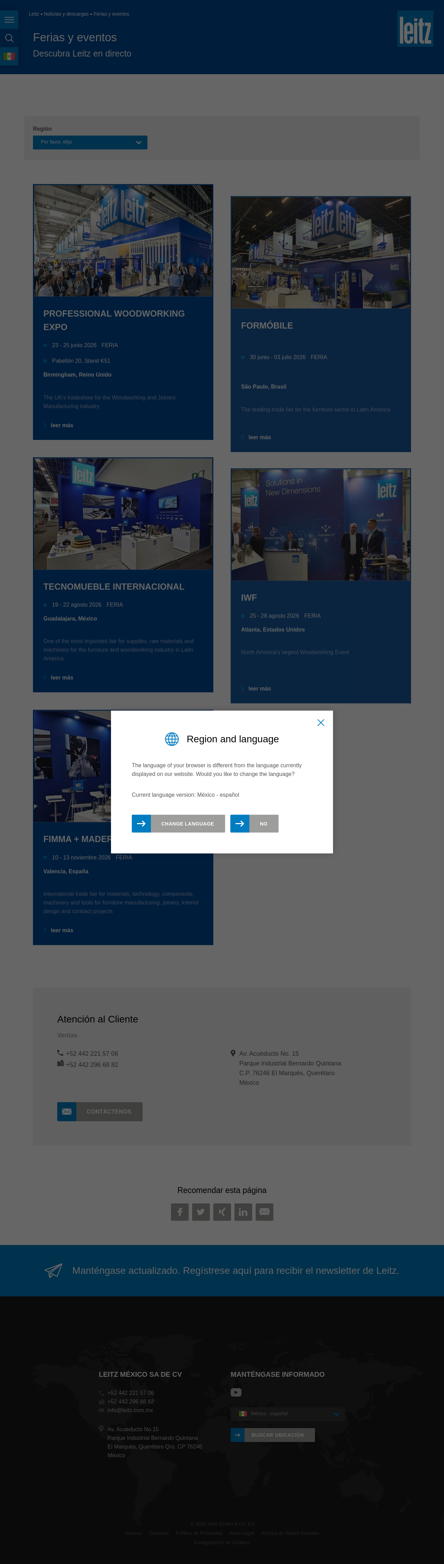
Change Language (187, 824)
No (263, 824)
